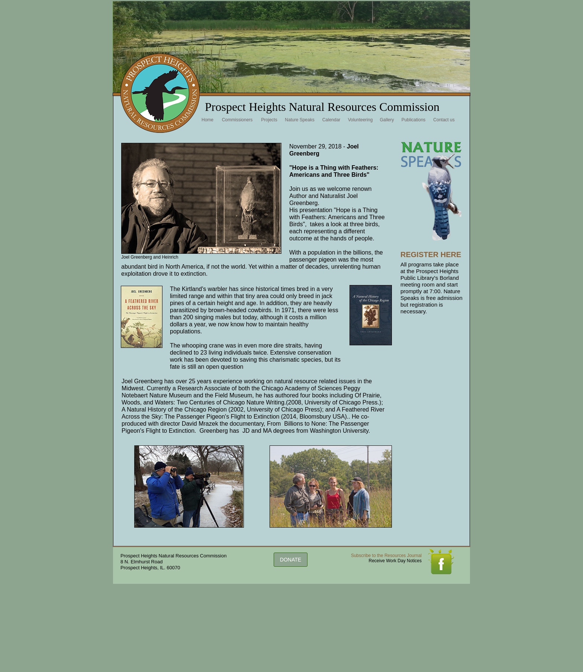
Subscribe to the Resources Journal (386, 555)
